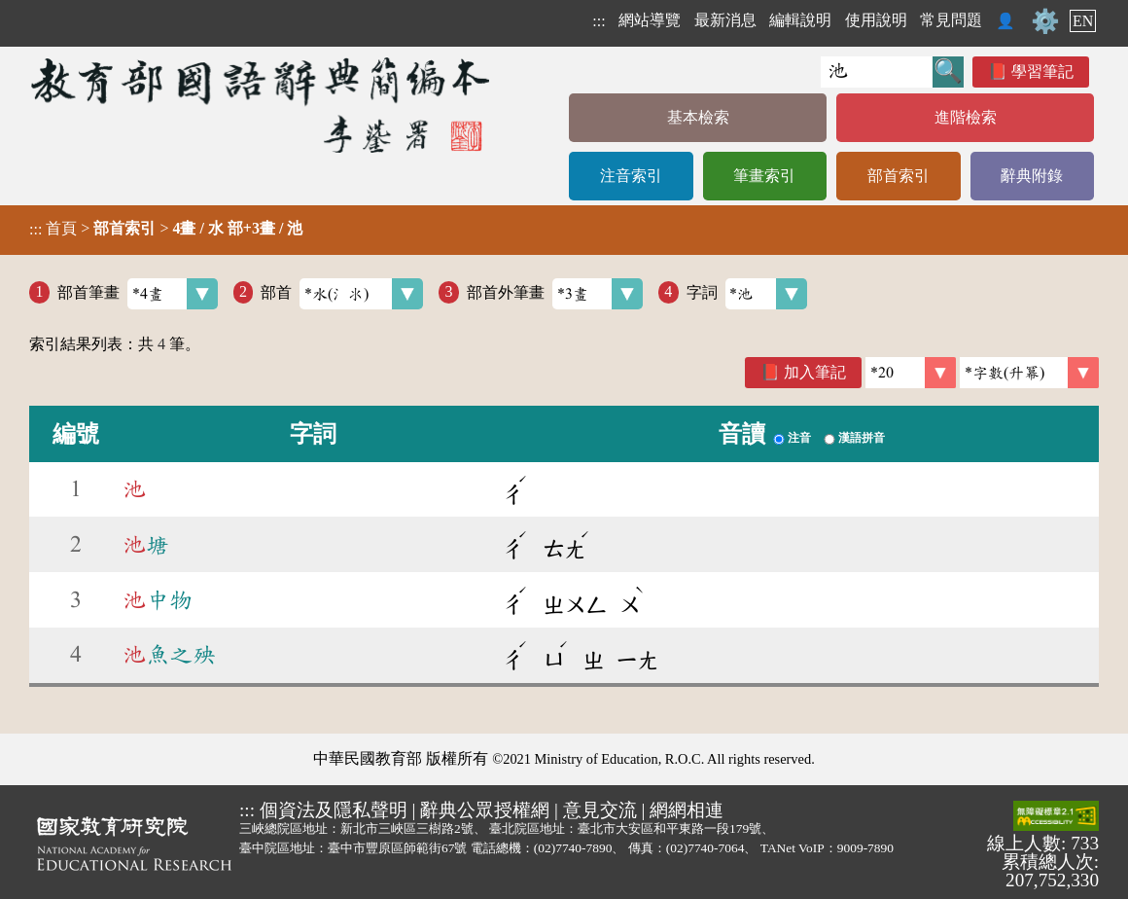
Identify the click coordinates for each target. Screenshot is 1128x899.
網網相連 (686, 810)
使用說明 (876, 20)
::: (598, 21)
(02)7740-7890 (573, 848)
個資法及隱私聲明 (333, 810)
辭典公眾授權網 (484, 810)
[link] (1029, 372)
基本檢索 (698, 117)
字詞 (747, 293)
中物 (158, 600)
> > (165, 228)
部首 (342, 293)
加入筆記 (815, 372)
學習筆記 (1042, 71)
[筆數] (910, 372)
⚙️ (1045, 21)
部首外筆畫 (555, 293)
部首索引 (898, 175)
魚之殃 (169, 654)
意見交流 (600, 810)
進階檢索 (965, 117)
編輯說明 (800, 20)
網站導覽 (649, 20)
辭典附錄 (1032, 175)
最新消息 (725, 20)
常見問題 (951, 20)
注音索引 (631, 175)
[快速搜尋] (877, 72)
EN (1083, 21)
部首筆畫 (137, 293)
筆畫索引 (764, 175)
